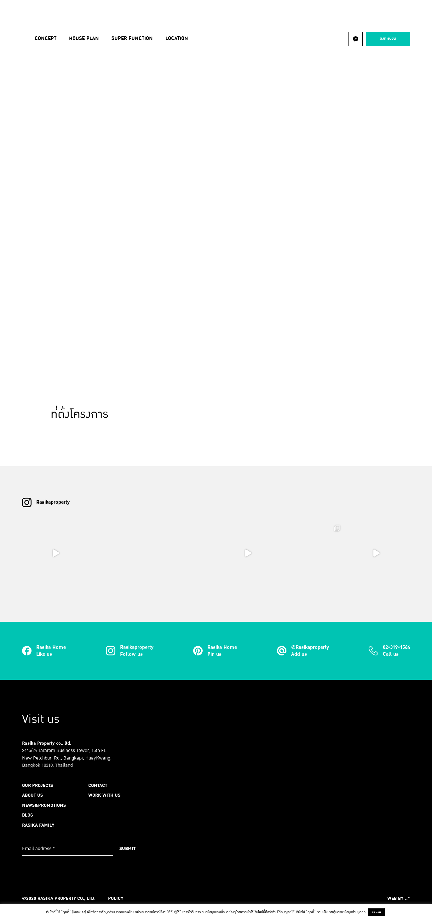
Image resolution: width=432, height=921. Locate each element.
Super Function (132, 38)
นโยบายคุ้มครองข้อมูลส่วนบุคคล (344, 912)
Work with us (104, 795)
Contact (273, 14)
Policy (115, 898)
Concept (45, 38)
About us (104, 14)
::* (407, 898)
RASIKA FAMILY (232, 14)
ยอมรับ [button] (376, 912)
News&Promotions (152, 14)
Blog (195, 14)
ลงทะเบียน (388, 38)
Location (176, 38)
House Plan (84, 38)
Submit (127, 848)
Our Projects (62, 14)
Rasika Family (38, 825)
